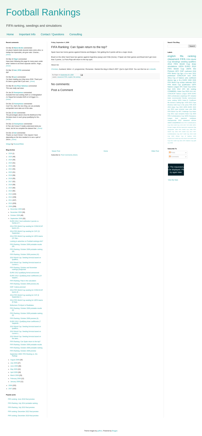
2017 (10, 181)
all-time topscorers (182, 127)
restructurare (192, 98)
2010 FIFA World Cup (182, 67)
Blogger (114, 431)
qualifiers (192, 62)
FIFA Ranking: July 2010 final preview (21, 407)
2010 (10, 203)
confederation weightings (179, 96)
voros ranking (172, 100)
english (70, 77)
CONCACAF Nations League (177, 93)
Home (10, 34)
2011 (10, 200)
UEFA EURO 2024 (189, 107)
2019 (10, 175)
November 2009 (16, 212)
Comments (174, 157)
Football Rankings (43, 12)
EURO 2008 (187, 80)
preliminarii (171, 76)
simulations (172, 66)
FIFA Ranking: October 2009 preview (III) (24, 284)
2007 (10, 389)
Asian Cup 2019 (183, 91)
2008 (10, 385)
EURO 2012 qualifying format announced (24, 273)
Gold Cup (177, 105)
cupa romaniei (179, 109)
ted (15, 113)
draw (194, 64)
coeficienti (188, 71)
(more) (8, 55)
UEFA (188, 69)
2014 (10, 191)
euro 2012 (192, 73)
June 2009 (14, 366)
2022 (10, 166)
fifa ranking (76, 77)
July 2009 (14, 363)
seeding (184, 62)
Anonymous (18, 93)
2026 (10, 153)
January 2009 (15, 382)
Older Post (155, 151)
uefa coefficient (190, 78)
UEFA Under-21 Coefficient (187, 100)
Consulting (75, 34)
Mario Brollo (18, 48)
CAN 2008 (190, 138)
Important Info (27, 34)
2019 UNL (192, 91)
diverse (170, 80)
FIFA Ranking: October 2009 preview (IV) (24, 254)
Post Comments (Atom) (69, 155)
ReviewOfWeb (19, 144)
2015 (10, 188)
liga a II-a (184, 73)
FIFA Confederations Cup (176, 116)
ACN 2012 (176, 89)
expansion (191, 127)
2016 (10, 185)
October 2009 (15, 215)
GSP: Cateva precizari (18, 287)
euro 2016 (192, 76)
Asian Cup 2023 (190, 114)
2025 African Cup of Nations (181, 136)
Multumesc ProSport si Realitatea (22, 305)
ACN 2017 (183, 125)
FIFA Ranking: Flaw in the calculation (23, 281)
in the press (185, 105)
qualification (186, 85)
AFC (177, 71)
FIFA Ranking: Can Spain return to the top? (25, 341)
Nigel (16, 59)
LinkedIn (152, 69)
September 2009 (16, 218)
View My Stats (173, 180)
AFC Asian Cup (185, 87)
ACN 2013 (188, 102)
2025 (10, 157)
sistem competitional (174, 122)
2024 (10, 160)
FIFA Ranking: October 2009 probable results (26, 345)
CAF (182, 71)
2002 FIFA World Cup (182, 131)
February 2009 (15, 378)
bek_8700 (17, 70)
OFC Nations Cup (188, 140)
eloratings (176, 62)
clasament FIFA (62, 77)
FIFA (190, 105)
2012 (10, 197)
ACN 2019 (184, 138)
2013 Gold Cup (175, 125)
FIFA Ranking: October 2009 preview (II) (24, 318)
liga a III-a (178, 80)
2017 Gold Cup (184, 134)
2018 (10, 178)
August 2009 (15, 360)
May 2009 (14, 369)
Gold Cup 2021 (178, 140)
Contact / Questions (52, 34)
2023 (10, 163)
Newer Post (56, 151)
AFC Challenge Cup (185, 111)
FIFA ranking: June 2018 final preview (21, 399)
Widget (8, 144)
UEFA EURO (184, 66)
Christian (54, 69)
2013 (10, 194)
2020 (10, 172)
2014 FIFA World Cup (179, 64)
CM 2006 (189, 125)
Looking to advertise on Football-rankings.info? (26, 241)
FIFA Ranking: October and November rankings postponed (23, 268)
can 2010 (171, 109)
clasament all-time (189, 120)
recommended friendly (179, 98)
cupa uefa (188, 109)
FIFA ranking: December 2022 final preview (23, 411)
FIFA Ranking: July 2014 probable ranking (23, 403)
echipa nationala (186, 82)
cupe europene (180, 114)
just (15, 77)
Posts (172, 152)
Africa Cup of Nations (176, 78)
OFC (189, 96)
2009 (10, 206)
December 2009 (16, 209)
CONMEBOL (172, 91)
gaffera (99, 431)
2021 (10, 169)
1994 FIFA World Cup (182, 129)
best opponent (181, 118)
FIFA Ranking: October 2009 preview (23, 351)
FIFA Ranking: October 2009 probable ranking (26, 348)
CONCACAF (181, 76)
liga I (183, 102)
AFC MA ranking (189, 89)
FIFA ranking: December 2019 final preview (23, 416)
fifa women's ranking (174, 102)
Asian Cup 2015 (177, 107)
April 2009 (14, 372)
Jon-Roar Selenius (21, 86)
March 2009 (14, 375)
